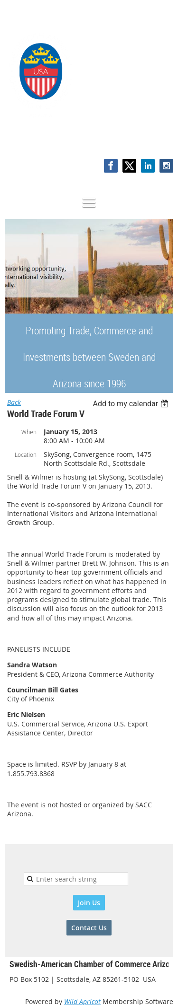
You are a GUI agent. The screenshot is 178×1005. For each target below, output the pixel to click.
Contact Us (89, 927)
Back (14, 402)
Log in (163, 139)
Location (26, 454)
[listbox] (132, 404)
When (29, 432)
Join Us (89, 902)
